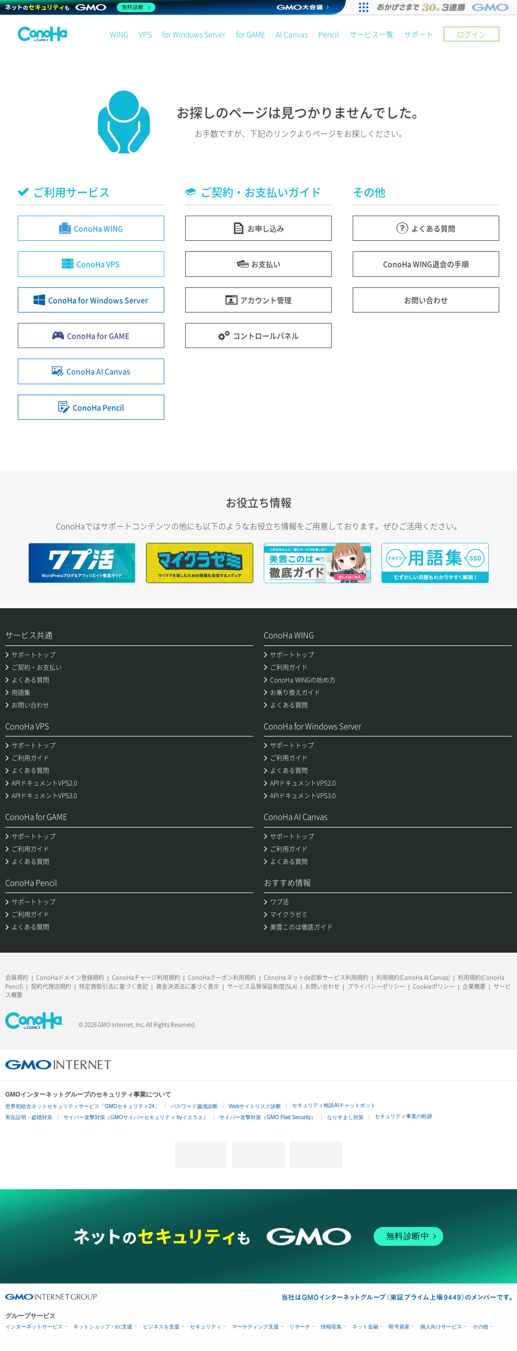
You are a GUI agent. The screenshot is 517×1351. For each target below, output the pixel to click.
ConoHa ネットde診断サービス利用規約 (316, 977)
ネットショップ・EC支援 (102, 1327)
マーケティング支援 (255, 1327)
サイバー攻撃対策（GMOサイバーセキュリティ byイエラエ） (135, 1117)
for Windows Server (194, 34)
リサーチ (299, 1327)
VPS (145, 34)
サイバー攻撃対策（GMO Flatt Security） (267, 1117)
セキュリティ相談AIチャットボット (333, 1105)
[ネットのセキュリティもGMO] (80, 7)
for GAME (250, 34)
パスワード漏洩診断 (194, 1106)
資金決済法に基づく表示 (187, 986)
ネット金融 (365, 1327)
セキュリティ (205, 1327)
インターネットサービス (34, 1327)
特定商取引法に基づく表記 (113, 986)
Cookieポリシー (434, 986)
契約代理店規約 (51, 986)
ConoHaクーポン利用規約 (222, 977)
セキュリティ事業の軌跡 (403, 1116)
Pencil (328, 34)
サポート (418, 34)
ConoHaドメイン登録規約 (70, 977)
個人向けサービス (441, 1327)
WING (119, 34)
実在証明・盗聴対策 (28, 1117)
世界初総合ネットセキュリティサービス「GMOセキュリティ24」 (82, 1106)
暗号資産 (399, 1327)
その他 (480, 1327)
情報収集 (331, 1327)
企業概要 (474, 986)
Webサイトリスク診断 (255, 1106)
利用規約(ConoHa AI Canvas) (413, 977)
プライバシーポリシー (376, 986)
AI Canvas (292, 34)
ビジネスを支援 (161, 1327)
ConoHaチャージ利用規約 (146, 977)
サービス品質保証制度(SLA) (262, 986)
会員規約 (16, 977)
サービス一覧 (372, 34)
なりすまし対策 (345, 1117)
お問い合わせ (322, 986)
